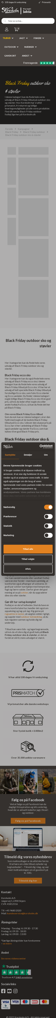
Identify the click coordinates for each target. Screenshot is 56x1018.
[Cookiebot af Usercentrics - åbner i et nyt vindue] (40, 446)
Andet (25, 55)
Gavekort (10, 55)
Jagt (22, 38)
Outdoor (10, 47)
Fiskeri (37, 38)
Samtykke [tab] (10, 454)
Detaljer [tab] (28, 454)
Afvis (28, 569)
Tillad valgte (28, 559)
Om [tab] (46, 454)
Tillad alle (28, 549)
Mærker (29, 47)
